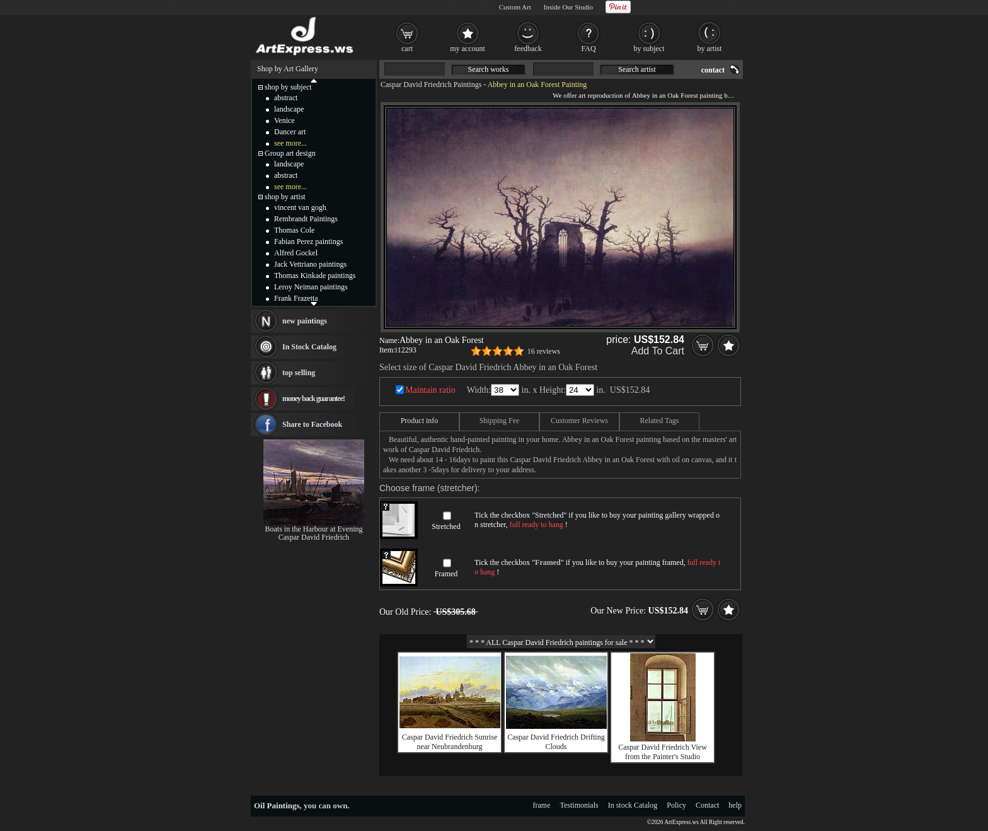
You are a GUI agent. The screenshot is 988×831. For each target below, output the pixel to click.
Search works (488, 69)
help (735, 805)
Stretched (446, 526)
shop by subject (288, 87)
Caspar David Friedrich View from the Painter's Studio (662, 752)
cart (407, 48)
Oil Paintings (277, 805)
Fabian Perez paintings (308, 241)
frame (542, 805)
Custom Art (515, 7)
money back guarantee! (313, 398)
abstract (285, 97)
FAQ (588, 48)
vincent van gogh (300, 207)
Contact (707, 805)
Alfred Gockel (296, 252)
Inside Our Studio (568, 7)
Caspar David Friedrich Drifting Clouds (555, 742)
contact (713, 70)
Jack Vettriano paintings (310, 264)
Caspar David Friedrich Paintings (431, 84)
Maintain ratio (430, 390)
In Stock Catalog (309, 346)
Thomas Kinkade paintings (314, 275)
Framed (446, 573)
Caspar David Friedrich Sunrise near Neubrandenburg (450, 742)
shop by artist (285, 196)
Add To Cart (657, 351)
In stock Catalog (633, 805)
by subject (649, 48)
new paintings (304, 321)
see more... (290, 143)
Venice (284, 120)
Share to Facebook (312, 424)
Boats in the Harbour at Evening (314, 529)
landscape (289, 109)
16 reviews (543, 351)
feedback (527, 48)
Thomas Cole (294, 230)
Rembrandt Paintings (306, 218)
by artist (710, 48)
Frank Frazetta (296, 298)
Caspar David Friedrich (314, 537)
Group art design (290, 153)
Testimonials (579, 805)
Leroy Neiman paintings (311, 286)
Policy (676, 805)
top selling (298, 372)
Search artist (637, 69)
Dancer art (290, 131)
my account (467, 48)
